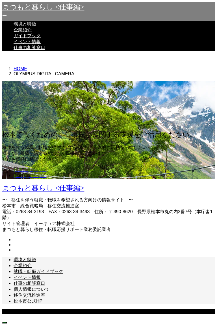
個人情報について (32, 289)
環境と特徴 (25, 23)
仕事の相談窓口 (29, 47)
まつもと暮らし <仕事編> (43, 7)
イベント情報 (27, 41)
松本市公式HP (28, 301)
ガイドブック (27, 35)
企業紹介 (23, 29)
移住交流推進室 (29, 295)
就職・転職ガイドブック (38, 271)
